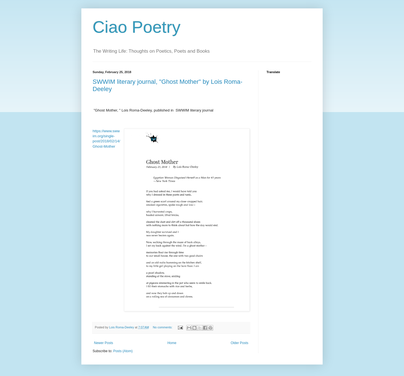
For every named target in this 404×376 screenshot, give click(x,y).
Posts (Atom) (122, 351)
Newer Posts (103, 343)
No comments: (163, 327)
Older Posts (239, 343)
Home (171, 343)
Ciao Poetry (136, 27)
